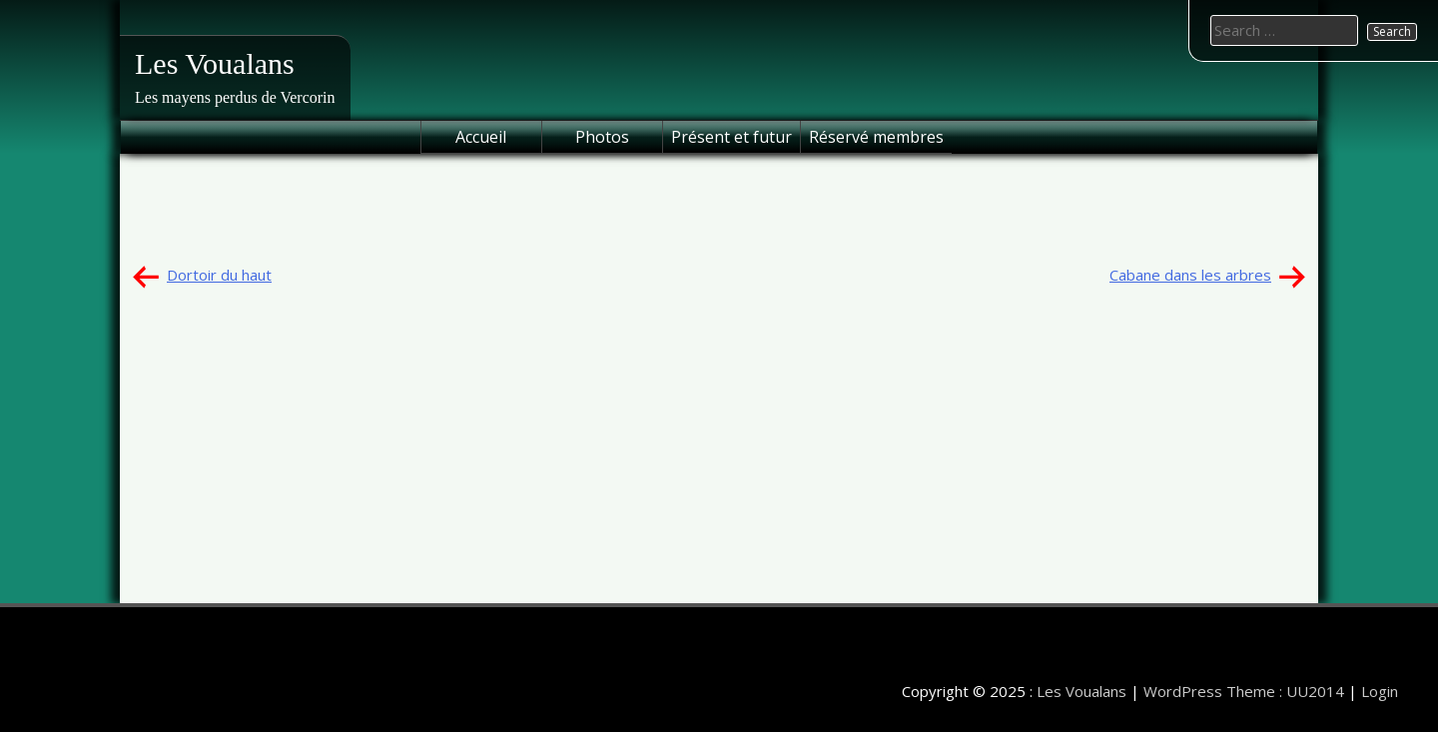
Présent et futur (731, 137)
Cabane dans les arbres (1190, 275)
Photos (602, 137)
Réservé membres (876, 137)
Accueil (480, 137)
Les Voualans (215, 63)
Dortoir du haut (219, 275)
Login (1379, 691)
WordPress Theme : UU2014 (1243, 691)
